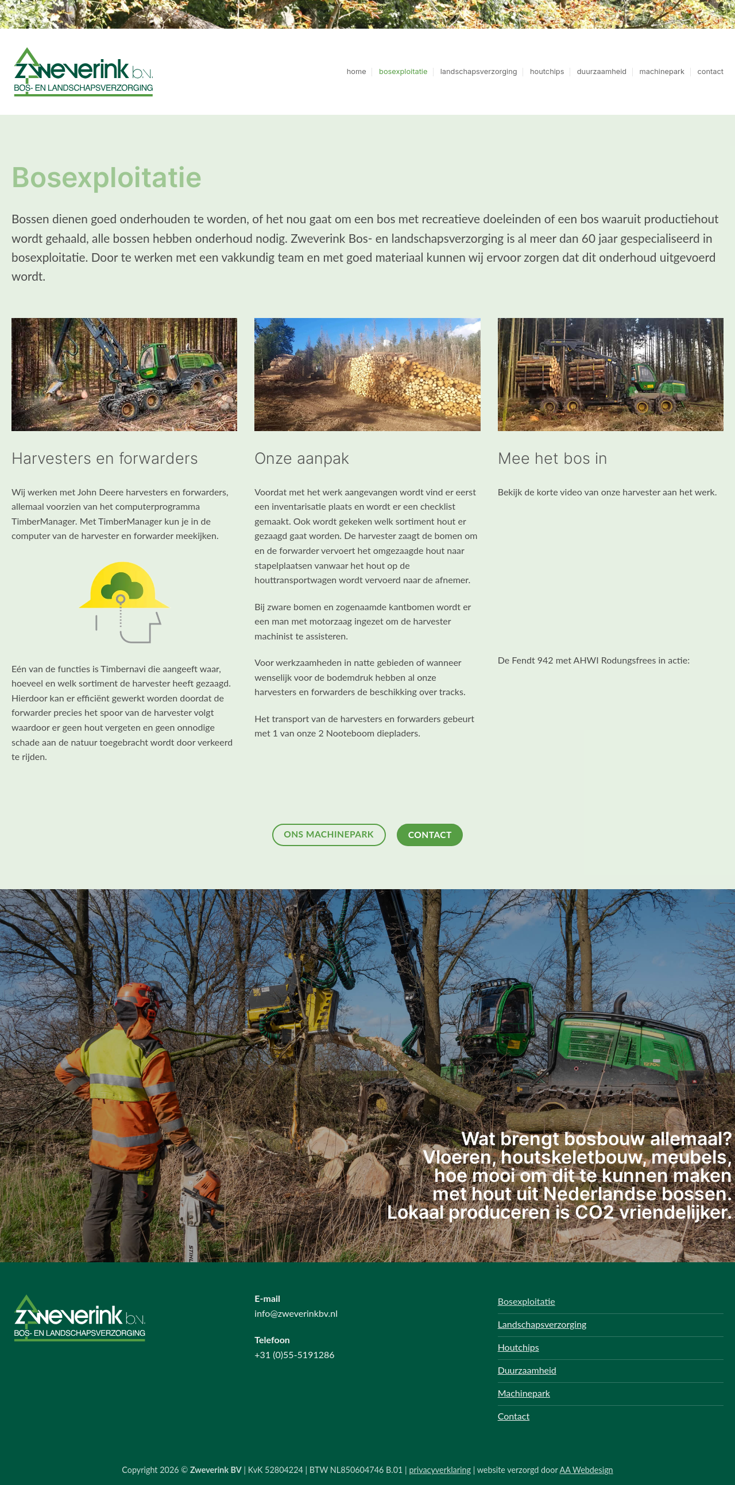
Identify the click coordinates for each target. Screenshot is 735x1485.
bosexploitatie (403, 71)
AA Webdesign (586, 1470)
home (356, 71)
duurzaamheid (601, 71)
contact (711, 71)
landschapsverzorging (478, 71)
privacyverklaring (440, 1470)
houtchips (547, 71)
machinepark (662, 71)
